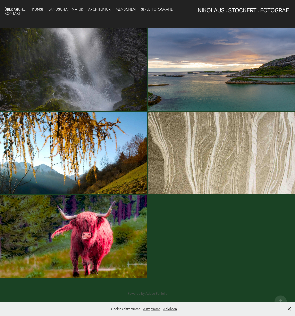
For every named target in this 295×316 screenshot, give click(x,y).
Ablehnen (170, 309)
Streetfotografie (157, 9)
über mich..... (16, 9)
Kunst (37, 9)
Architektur (99, 9)
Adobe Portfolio (156, 293)
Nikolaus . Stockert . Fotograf (246, 10)
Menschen (126, 9)
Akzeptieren (151, 309)
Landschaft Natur (66, 9)
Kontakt (12, 13)
